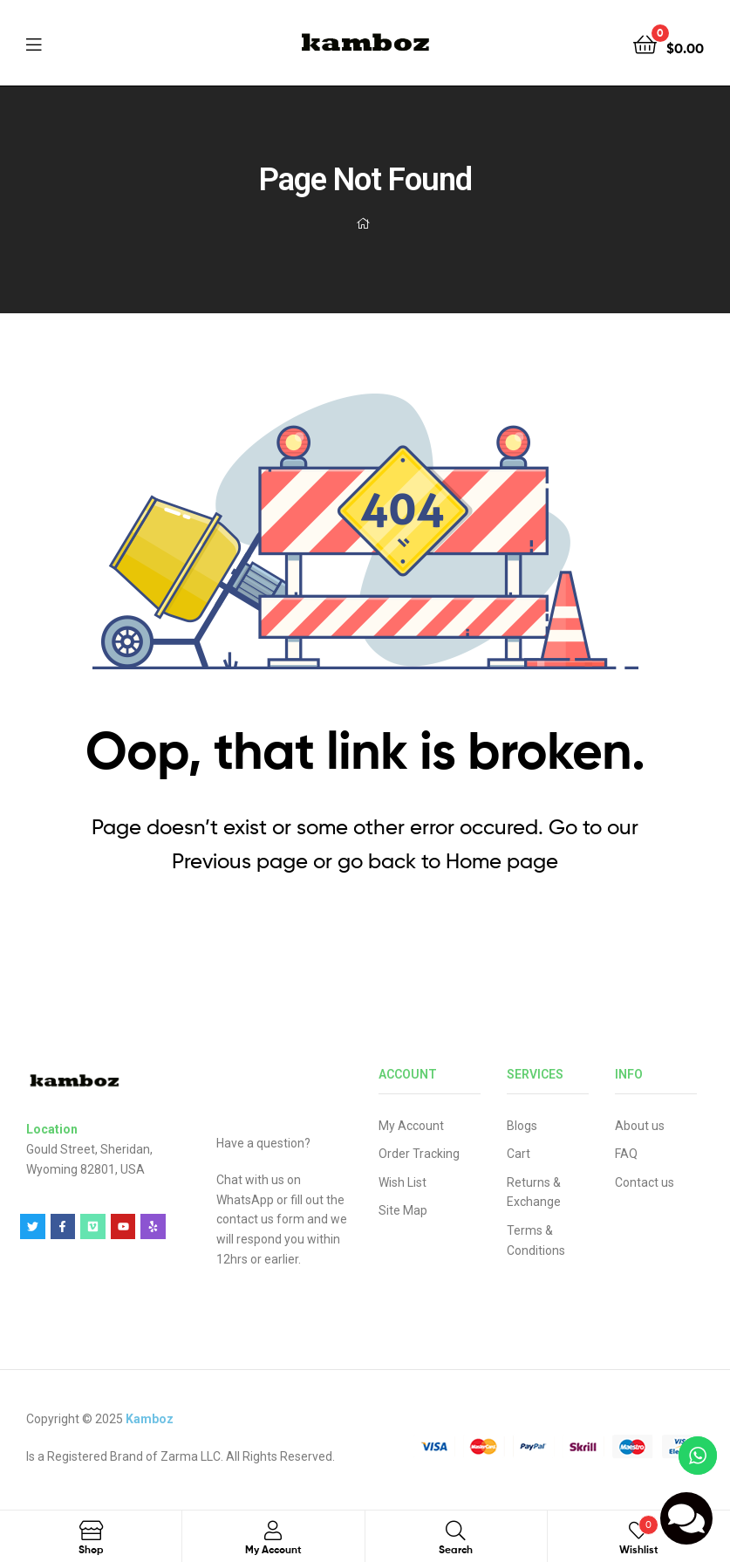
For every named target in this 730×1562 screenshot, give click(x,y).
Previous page (240, 860)
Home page (502, 860)
